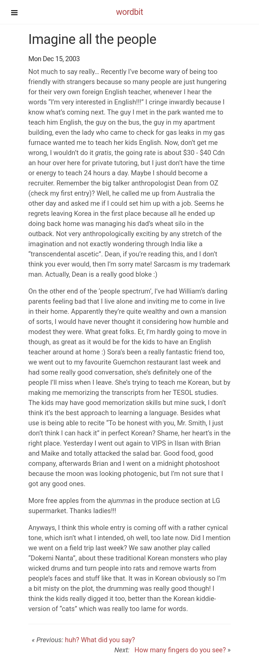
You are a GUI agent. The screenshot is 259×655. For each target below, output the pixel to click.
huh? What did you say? (100, 640)
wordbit (129, 12)
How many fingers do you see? (178, 650)
